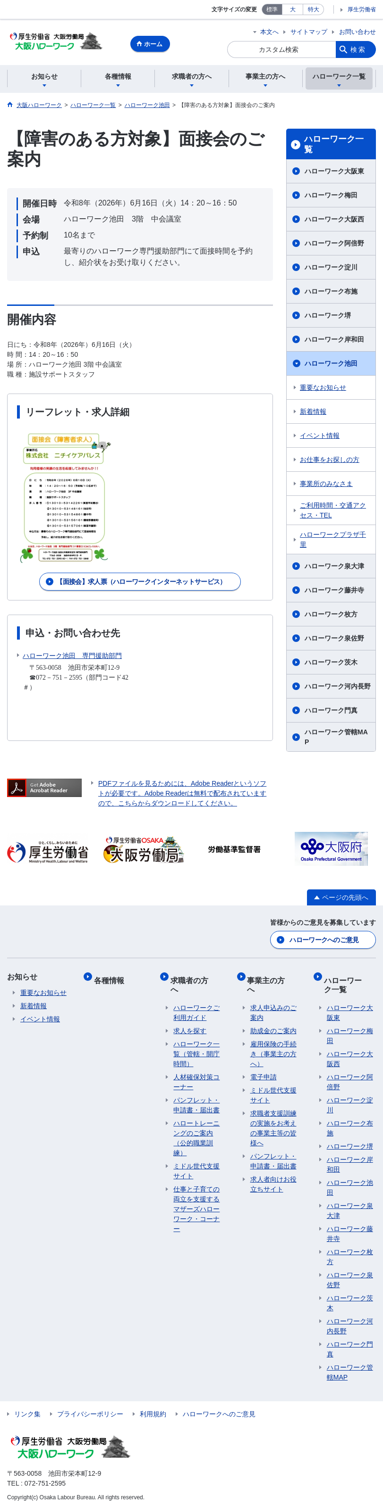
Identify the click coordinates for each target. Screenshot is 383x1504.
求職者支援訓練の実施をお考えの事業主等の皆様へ (273, 1113)
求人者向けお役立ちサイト (273, 1169)
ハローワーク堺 (328, 317)
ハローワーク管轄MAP (336, 738)
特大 (313, 9)
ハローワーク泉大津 (334, 567)
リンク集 (27, 1408)
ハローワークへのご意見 (323, 940)
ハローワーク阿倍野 (334, 244)
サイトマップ (308, 32)
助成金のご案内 (273, 1015)
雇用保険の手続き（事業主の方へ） (273, 1038)
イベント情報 (320, 437)
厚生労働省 (362, 9)
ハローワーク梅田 (331, 196)
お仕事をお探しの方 (329, 461)
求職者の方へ (196, 977)
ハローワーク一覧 (334, 146)
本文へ (269, 32)
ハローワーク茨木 (331, 663)
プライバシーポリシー (90, 1408)
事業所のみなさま (326, 485)
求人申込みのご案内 (273, 997)
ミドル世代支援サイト (196, 1156)
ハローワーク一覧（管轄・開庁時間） (196, 1038)
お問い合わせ (357, 32)
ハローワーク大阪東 (334, 172)
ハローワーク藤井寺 (334, 591)
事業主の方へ (273, 977)
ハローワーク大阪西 (334, 220)
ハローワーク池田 (331, 365)
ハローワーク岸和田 (334, 341)
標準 (272, 9)
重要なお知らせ (323, 389)
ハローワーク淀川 (331, 268)
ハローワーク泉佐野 (334, 639)
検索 (358, 49)
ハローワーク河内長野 (338, 687)
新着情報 (313, 413)
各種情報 (112, 977)
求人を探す (189, 1015)
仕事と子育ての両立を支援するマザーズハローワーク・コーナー (196, 1193)
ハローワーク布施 (331, 292)
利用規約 (153, 1408)
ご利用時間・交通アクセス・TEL (333, 511)
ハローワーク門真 (331, 711)
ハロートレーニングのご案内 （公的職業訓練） (196, 1123)
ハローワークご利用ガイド (196, 997)
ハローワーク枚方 (331, 615)
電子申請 (263, 1062)
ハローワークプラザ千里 (333, 541)
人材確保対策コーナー (196, 1067)
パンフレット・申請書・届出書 (196, 1090)
